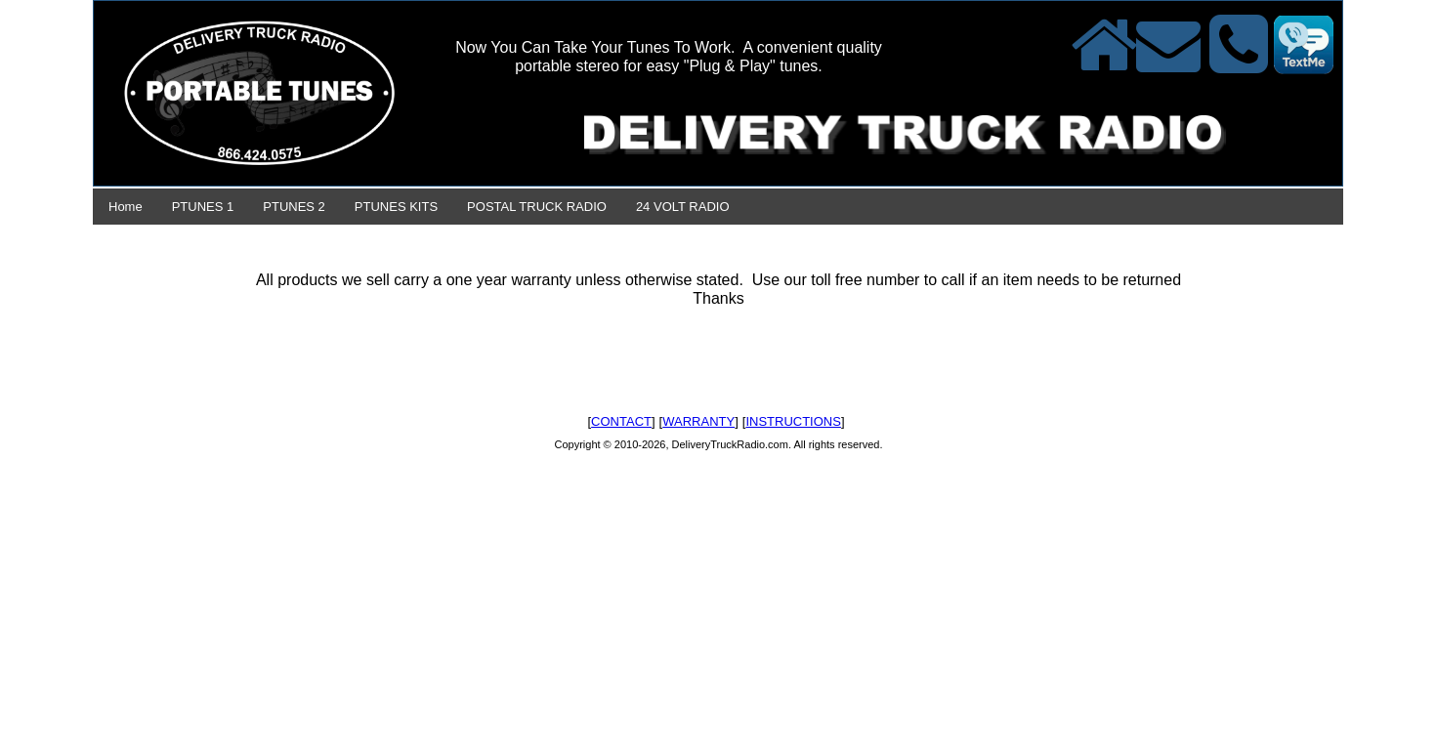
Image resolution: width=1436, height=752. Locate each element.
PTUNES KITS (396, 206)
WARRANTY (698, 421)
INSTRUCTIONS (793, 421)
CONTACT (621, 421)
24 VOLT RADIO (683, 206)
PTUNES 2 (294, 206)
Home (125, 206)
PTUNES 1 (203, 206)
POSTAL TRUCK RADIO (537, 206)
